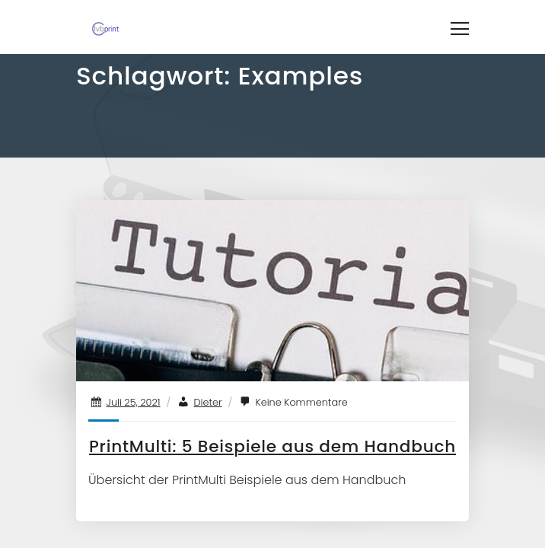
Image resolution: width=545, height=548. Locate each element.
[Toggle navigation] (460, 26)
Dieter (207, 402)
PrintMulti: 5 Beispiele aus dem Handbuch (272, 446)
